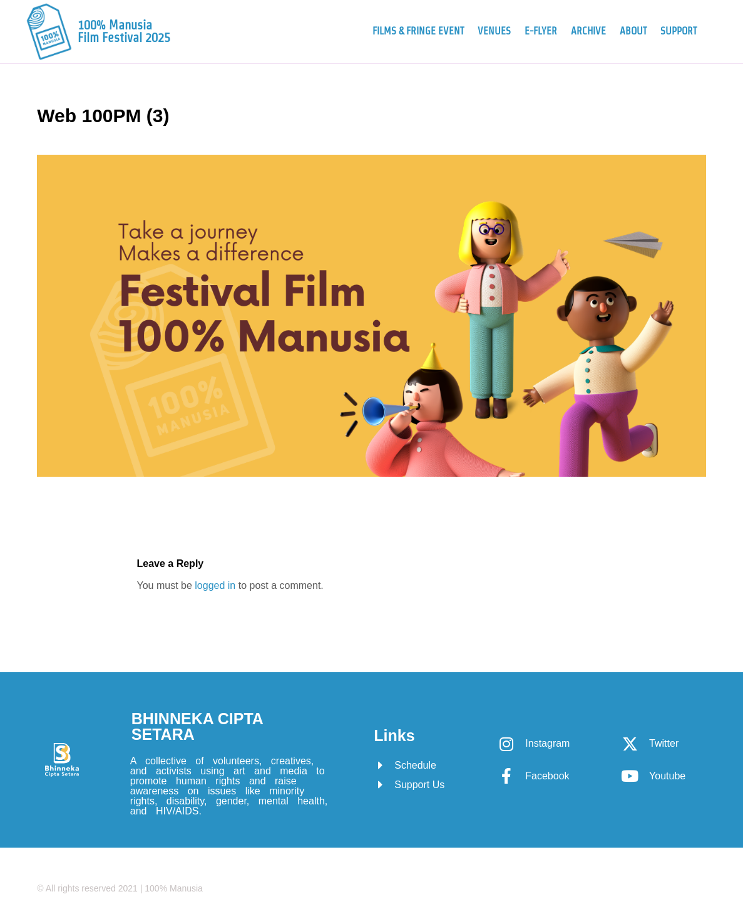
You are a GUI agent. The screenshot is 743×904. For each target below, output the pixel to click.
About (633, 31)
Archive (588, 31)
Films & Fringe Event (418, 31)
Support (678, 31)
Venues (494, 31)
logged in (215, 585)
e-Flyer (541, 31)
